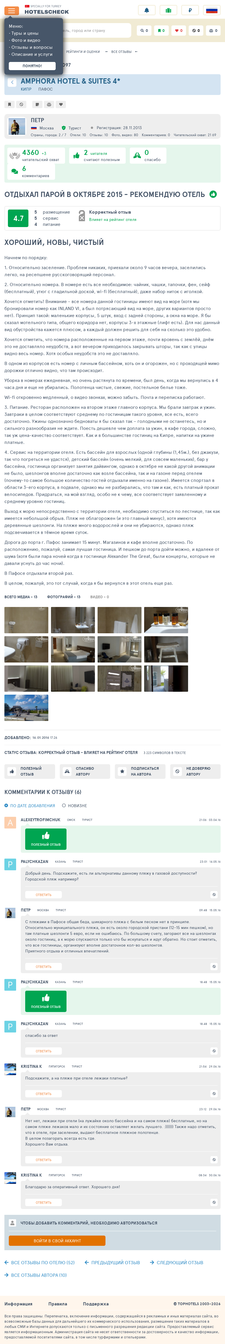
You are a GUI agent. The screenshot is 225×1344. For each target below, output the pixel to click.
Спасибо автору (85, 771)
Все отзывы (121, 51)
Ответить (44, 894)
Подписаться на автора (145, 771)
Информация (18, 1303)
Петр (37, 120)
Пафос (45, 89)
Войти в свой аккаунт (57, 1240)
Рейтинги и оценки (83, 51)
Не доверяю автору (198, 771)
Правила (57, 1303)
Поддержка (96, 1303)
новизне (77, 805)
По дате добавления (32, 805)
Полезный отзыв (31, 771)
